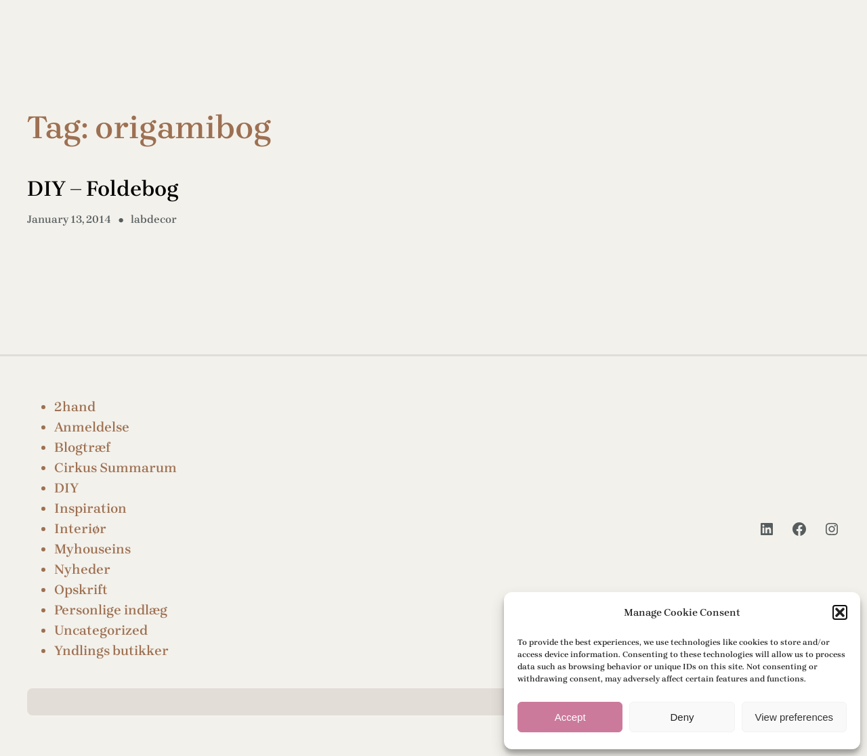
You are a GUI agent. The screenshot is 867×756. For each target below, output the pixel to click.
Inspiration (90, 508)
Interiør (80, 529)
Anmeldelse (91, 427)
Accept (570, 717)
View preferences (794, 717)
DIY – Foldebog (103, 188)
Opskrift (81, 589)
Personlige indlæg (110, 610)
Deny (682, 717)
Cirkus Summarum (115, 468)
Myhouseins (92, 549)
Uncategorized (101, 630)
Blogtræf (82, 447)
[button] (840, 612)
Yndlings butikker (111, 650)
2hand (75, 407)
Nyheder (82, 569)
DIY (66, 488)
